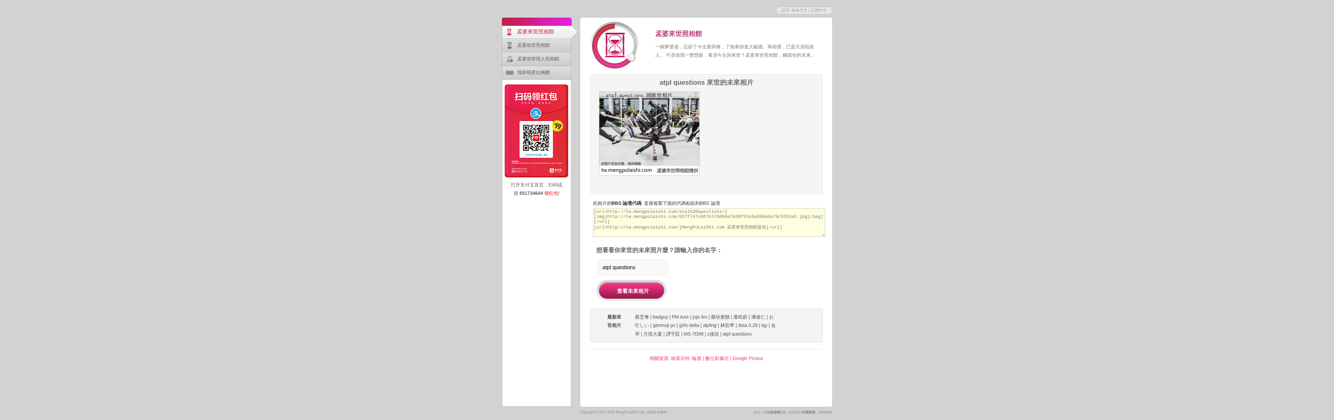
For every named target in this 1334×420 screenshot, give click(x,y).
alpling (709, 325)
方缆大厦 (652, 334)
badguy (660, 317)
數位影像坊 (717, 358)
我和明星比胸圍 (533, 72)
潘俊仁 (758, 317)
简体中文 (799, 10)
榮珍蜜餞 (720, 317)
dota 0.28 (747, 325)
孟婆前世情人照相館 (538, 58)
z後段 (713, 334)
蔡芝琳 (642, 317)
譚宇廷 (673, 334)
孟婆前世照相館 (533, 45)
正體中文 (819, 10)
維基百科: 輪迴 (686, 358)
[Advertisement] (764, 133)
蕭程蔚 (740, 317)
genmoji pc (664, 325)
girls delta (689, 325)
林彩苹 (727, 325)
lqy (764, 325)
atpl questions (737, 334)
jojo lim (700, 317)
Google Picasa (747, 358)
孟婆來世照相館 (535, 31)
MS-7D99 (693, 334)
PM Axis (680, 317)
